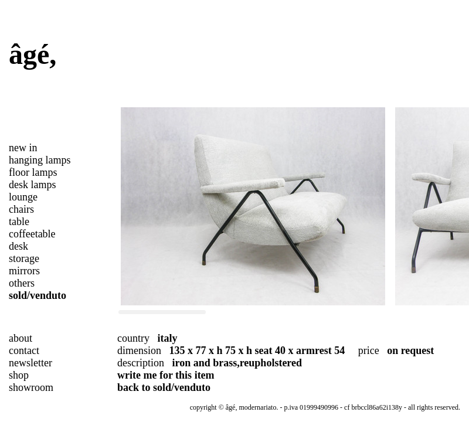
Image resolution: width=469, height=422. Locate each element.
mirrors (24, 271)
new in (23, 148)
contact (24, 350)
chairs (21, 209)
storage (24, 258)
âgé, (32, 54)
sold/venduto (37, 295)
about (20, 338)
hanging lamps (40, 160)
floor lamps (33, 172)
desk (18, 246)
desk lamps (32, 184)
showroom (31, 387)
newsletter (30, 363)
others (22, 283)
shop (19, 375)
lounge (23, 197)
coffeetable (32, 234)
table (19, 221)
